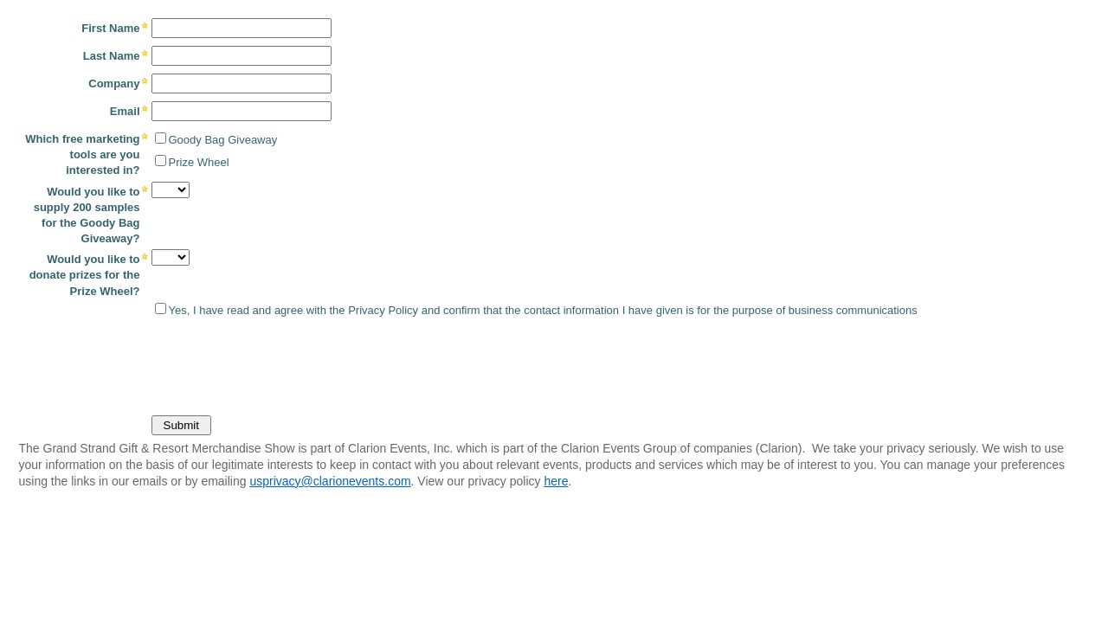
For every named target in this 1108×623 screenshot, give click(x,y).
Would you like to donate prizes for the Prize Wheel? (84, 275)
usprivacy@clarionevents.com (329, 481)
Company (113, 83)
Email (125, 111)
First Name (110, 28)
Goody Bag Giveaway (223, 139)
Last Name (111, 55)
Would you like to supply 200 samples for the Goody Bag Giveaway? (87, 215)
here (556, 481)
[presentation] (144, 362)
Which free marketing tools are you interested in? (82, 154)
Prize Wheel (199, 162)
